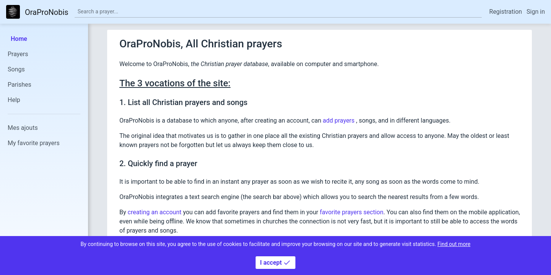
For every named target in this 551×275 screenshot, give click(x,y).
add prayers (339, 120)
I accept (275, 262)
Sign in (536, 11)
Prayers (18, 54)
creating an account (155, 212)
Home (19, 38)
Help (14, 100)
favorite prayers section (351, 212)
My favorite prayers (34, 143)
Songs (16, 69)
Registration (505, 11)
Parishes (19, 84)
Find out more (453, 244)
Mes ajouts (23, 127)
